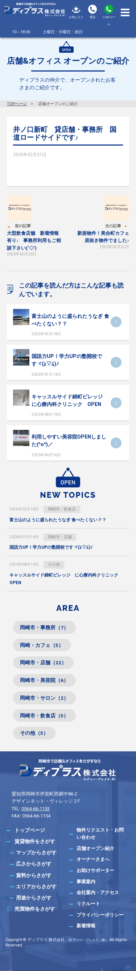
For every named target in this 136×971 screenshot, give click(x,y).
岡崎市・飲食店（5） (44, 715)
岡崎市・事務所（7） (44, 627)
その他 (54, 564)
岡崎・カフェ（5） (41, 645)
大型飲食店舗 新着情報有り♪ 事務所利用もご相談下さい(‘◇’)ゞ (34, 240)
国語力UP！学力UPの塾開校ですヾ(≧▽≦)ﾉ (50, 547)
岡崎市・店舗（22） (43, 662)
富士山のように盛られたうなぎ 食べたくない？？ (57, 519)
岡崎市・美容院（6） (44, 680)
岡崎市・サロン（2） (44, 698)
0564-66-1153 (35, 808)
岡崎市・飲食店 (62, 509)
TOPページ (17, 104)
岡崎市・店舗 (60, 537)
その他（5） (34, 733)
